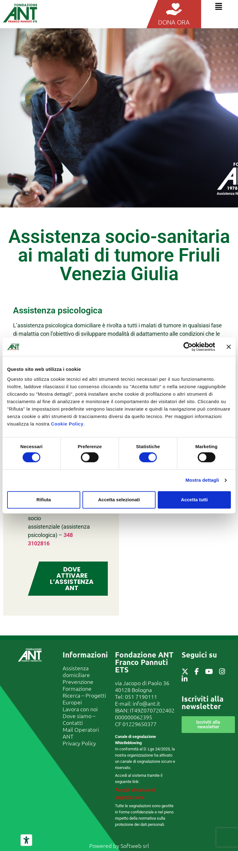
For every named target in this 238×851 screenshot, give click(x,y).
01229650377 (139, 723)
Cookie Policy (67, 423)
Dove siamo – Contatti (79, 719)
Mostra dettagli (202, 480)
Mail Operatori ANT (81, 733)
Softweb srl (135, 845)
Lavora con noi (80, 708)
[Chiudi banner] (229, 346)
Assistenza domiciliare (76, 671)
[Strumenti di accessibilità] (26, 840)
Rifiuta (43, 499)
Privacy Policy (79, 743)
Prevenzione (78, 681)
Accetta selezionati (119, 499)
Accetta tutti (194, 499)
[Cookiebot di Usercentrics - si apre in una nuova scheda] (188, 346)
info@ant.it (146, 703)
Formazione (77, 688)
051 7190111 (141, 696)
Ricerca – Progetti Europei (84, 699)
